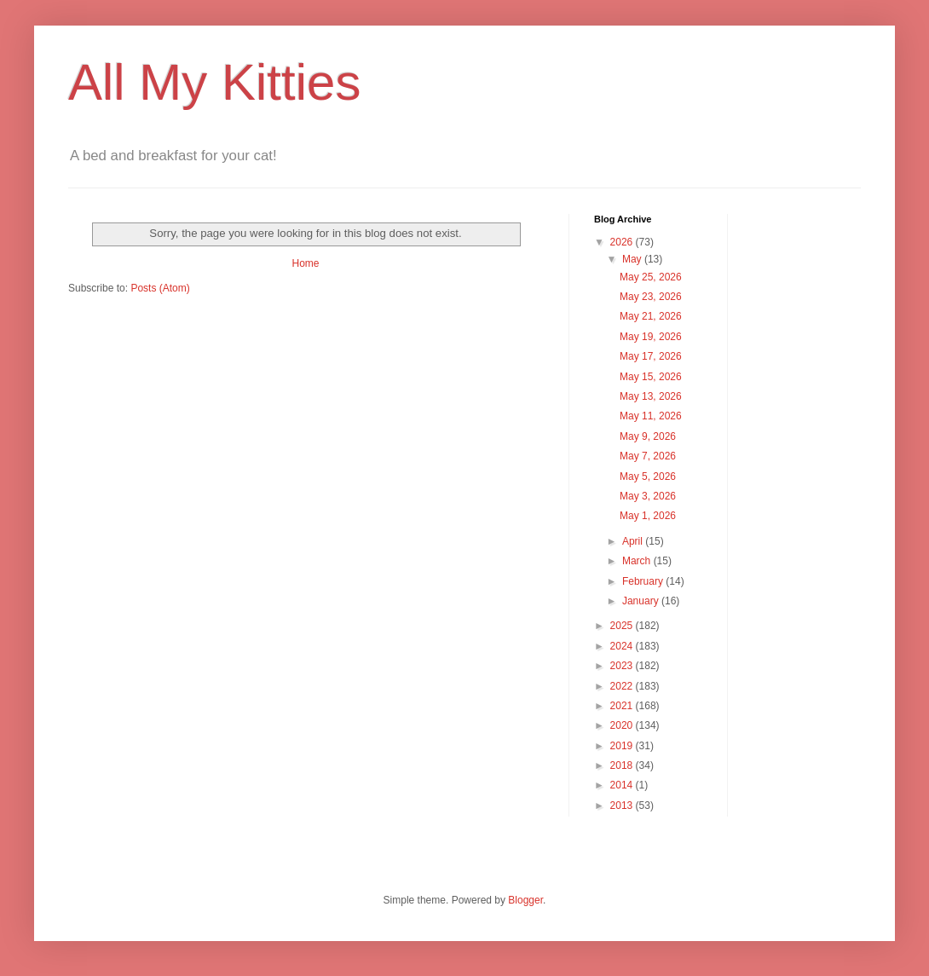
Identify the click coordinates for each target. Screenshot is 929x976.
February (644, 581)
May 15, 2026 (651, 377)
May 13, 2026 (651, 396)
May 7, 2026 (648, 456)
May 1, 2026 (648, 516)
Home (305, 263)
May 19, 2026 (651, 337)
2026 (623, 242)
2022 (623, 686)
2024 (623, 646)
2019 (623, 746)
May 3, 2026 (648, 496)
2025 (623, 626)
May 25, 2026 (651, 277)
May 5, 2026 (648, 476)
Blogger (525, 900)
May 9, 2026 (648, 436)
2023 (623, 666)
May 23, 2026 (651, 297)
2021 (623, 706)
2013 (623, 805)
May (633, 259)
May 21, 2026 (651, 316)
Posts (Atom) (159, 288)
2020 (623, 725)
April (633, 541)
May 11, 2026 (651, 416)
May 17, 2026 (651, 356)
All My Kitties (214, 82)
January (641, 601)
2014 (623, 785)
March (638, 561)
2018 (623, 765)
